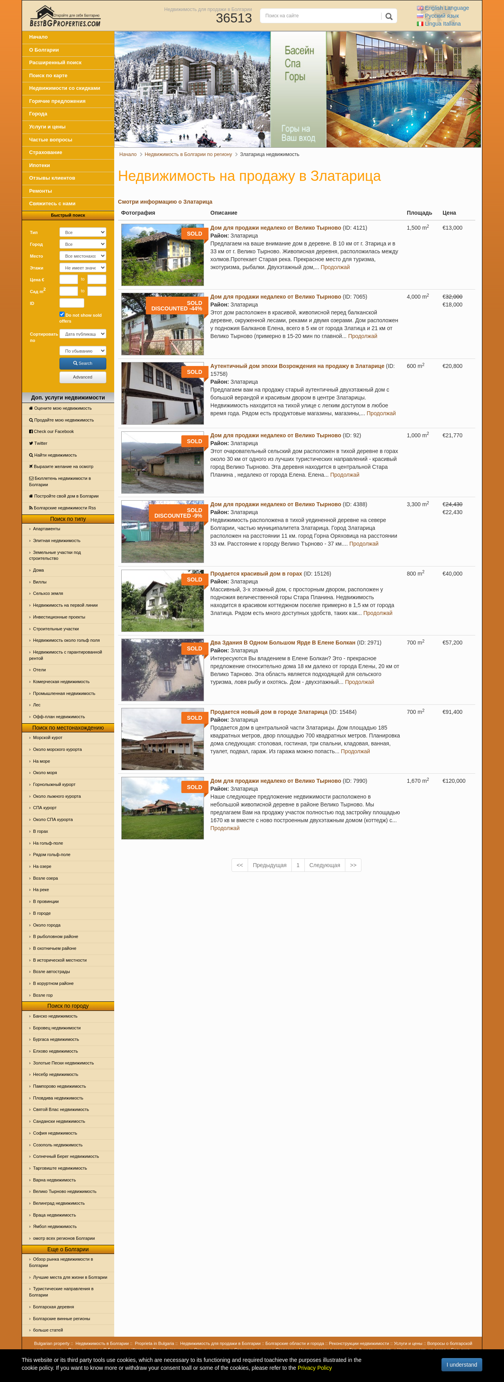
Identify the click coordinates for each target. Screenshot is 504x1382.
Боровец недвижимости (57, 1027)
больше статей (48, 1330)
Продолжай (335, 267)
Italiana (439, 23)
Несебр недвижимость (55, 1074)
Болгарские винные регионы (61, 1318)
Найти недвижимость (53, 455)
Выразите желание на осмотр (61, 466)
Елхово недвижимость (55, 1051)
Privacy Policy (315, 1368)
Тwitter (38, 443)
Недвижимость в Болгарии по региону (188, 154)
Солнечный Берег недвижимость (66, 1156)
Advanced (83, 377)
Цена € (37, 279)
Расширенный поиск (55, 62)
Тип (34, 232)
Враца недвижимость (54, 1215)
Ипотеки (39, 165)
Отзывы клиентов (52, 178)
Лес (37, 704)
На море (41, 761)
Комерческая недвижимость (61, 681)
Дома (38, 570)
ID (32, 303)
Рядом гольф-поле (51, 854)
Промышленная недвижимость (64, 693)
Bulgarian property (52, 1343)
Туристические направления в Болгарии (61, 1291)
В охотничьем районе (54, 948)
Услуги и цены (47, 127)
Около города (47, 925)
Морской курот (48, 737)
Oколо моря (45, 772)
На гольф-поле (48, 843)
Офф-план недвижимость (59, 716)
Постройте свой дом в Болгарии (64, 496)
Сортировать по (42, 337)
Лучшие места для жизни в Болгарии (70, 1277)
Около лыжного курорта (57, 796)
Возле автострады (51, 971)
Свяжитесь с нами (52, 203)
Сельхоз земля (48, 593)
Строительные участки (56, 628)
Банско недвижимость (55, 1016)
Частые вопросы (50, 140)
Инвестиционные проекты (59, 617)
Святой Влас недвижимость (61, 1109)
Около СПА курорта (53, 819)
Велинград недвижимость (59, 1203)
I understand (462, 1365)
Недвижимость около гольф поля (66, 640)
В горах (40, 831)
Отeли (39, 669)
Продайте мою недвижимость (61, 420)
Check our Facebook (51, 431)
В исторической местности (60, 960)
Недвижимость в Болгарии (102, 1343)
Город (36, 244)
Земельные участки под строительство (55, 555)
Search (83, 363)
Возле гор (43, 995)
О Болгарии (44, 50)
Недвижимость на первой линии (65, 605)
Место (36, 256)
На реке (41, 889)
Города (38, 114)
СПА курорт (45, 807)
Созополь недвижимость (58, 1144)
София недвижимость (55, 1133)
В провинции (46, 901)
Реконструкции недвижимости (359, 1343)
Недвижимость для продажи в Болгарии (208, 9)
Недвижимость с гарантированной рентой (65, 655)
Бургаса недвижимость (56, 1039)
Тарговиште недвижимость (60, 1168)
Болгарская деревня (53, 1306)
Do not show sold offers (80, 318)
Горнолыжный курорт (54, 784)
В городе (42, 913)
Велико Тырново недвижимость (64, 1191)
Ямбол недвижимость (55, 1226)
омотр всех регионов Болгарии (64, 1238)
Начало (38, 37)
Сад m (38, 290)
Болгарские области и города (294, 1343)
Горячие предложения (57, 101)
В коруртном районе (53, 983)
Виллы (39, 582)
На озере (42, 866)
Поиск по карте (48, 75)
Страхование (45, 152)
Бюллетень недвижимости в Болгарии (60, 481)
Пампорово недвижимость (59, 1086)
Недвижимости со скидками (64, 88)
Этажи (36, 268)
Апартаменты (46, 528)
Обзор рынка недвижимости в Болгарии (61, 1262)
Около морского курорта (57, 749)
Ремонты (40, 191)
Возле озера (45, 878)
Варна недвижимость (54, 1180)
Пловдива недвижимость (58, 1098)
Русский (438, 16)
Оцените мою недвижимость (60, 408)
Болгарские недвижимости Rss (62, 507)
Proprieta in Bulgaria (154, 1343)
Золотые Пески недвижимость (63, 1063)
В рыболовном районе (55, 936)
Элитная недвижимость (56, 540)
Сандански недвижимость (59, 1121)
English (443, 8)
